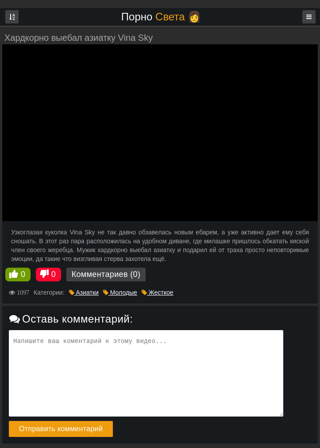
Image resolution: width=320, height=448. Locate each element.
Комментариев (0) (106, 274)
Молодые (120, 292)
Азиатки (84, 292)
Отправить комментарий (61, 428)
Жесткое (157, 292)
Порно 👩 (161, 17)
